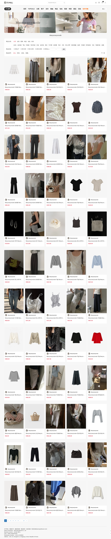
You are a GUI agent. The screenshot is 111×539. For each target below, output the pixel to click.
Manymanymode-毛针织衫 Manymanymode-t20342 (81, 87)
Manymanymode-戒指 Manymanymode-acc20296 (18, 433)
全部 (14, 41)
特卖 (70, 9)
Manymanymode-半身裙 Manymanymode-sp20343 (40, 87)
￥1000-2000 (38, 49)
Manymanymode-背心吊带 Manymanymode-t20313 (61, 318)
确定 (64, 49)
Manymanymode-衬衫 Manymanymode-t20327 (59, 202)
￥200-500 (23, 49)
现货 (65, 9)
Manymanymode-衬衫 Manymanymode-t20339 (59, 125)
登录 (105, 2)
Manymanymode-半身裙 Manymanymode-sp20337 (40, 125)
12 (23, 520)
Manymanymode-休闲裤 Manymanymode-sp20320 (40, 279)
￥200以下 (16, 49)
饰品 (56, 9)
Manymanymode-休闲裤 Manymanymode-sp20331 (60, 164)
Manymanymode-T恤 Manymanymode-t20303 (17, 395)
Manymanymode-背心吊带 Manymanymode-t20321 (19, 279)
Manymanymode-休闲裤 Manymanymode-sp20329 (19, 202)
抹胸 (103, 45)
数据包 (96, 2)
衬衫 (38, 45)
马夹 (93, 45)
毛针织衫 (33, 45)
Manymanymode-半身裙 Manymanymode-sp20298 (81, 395)
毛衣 (59, 45)
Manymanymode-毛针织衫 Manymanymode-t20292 (81, 433)
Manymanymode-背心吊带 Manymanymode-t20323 (81, 241)
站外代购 (85, 9)
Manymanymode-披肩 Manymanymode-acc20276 (60, 510)
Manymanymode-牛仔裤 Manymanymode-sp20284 (40, 472)
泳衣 (47, 9)
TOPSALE (31, 9)
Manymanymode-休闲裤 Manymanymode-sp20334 (40, 164)
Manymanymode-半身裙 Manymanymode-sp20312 (81, 318)
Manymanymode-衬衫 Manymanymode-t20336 (80, 125)
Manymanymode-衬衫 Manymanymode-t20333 (18, 164)
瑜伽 (51, 9)
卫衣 (63, 45)
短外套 (42, 45)
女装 (37, 9)
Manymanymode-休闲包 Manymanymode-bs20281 (81, 472)
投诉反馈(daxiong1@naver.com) (39, 529)
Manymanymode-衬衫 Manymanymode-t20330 (80, 164)
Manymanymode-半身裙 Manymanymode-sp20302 (40, 395)
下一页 (103, 53)
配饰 (22, 41)
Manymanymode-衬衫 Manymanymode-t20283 (59, 472)
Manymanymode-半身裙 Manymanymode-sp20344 (19, 87)
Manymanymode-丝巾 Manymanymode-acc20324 (60, 241)
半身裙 (28, 45)
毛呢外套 (98, 45)
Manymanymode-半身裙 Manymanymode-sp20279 (19, 510)
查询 (64, 2)
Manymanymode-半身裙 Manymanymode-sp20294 (60, 433)
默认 (14, 53)
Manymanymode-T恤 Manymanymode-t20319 (59, 279)
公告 (99, 2)
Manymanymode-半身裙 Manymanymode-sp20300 (60, 395)
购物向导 (11, 529)
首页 (24, 9)
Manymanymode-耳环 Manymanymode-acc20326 (18, 241)
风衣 (46, 45)
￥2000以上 (46, 49)
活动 (79, 9)
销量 (27, 53)
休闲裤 (55, 45)
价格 (23, 53)
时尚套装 (88, 45)
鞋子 (42, 9)
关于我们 (6, 529)
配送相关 (23, 529)
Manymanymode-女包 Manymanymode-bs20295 (39, 433)
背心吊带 (68, 45)
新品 (74, 9)
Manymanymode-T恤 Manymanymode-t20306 (80, 356)
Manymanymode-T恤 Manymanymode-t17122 (80, 202)
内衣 (32, 41)
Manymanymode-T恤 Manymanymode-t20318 (80, 279)
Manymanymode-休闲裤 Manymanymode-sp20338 (19, 125)
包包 (61, 9)
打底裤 (83, 45)
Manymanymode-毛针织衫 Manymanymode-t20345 (61, 87)
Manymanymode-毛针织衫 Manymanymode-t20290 (19, 472)
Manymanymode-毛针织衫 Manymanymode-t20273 (40, 510)
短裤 (78, 45)
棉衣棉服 (74, 45)
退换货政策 (17, 529)
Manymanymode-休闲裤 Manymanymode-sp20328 (40, 202)
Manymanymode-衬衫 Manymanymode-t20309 (38, 356)
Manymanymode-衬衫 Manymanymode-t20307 (59, 356)
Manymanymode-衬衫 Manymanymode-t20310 (18, 356)
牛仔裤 (51, 45)
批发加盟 (28, 529)
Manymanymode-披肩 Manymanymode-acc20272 (81, 510)
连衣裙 (20, 45)
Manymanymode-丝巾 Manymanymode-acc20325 (39, 241)
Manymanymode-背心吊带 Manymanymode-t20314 (40, 318)
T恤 (24, 45)
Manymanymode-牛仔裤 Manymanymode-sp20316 (19, 318)
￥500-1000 (30, 49)
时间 (19, 53)
